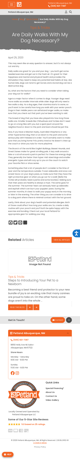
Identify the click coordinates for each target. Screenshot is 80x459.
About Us (50, 392)
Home (15, 19)
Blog (22, 19)
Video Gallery (52, 400)
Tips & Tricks (32, 19)
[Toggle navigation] (11, 4)
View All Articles (62, 239)
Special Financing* (55, 388)
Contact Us (51, 396)
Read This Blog (17, 307)
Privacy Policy (40, 447)
